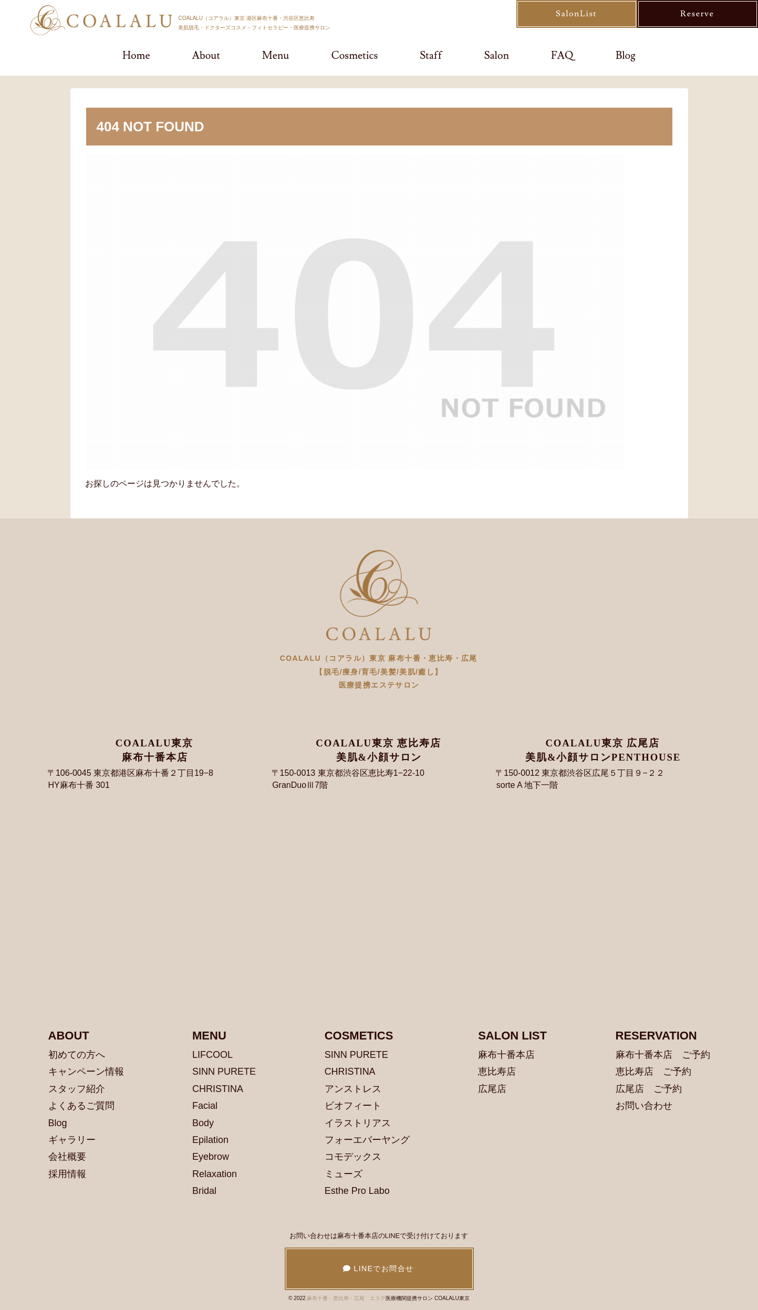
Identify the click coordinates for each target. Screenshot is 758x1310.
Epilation (210, 1140)
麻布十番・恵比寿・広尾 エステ (346, 1298)
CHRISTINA (217, 1089)
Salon (496, 56)
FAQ (562, 56)
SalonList (576, 13)
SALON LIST (512, 1035)
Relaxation (214, 1174)
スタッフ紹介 (76, 1089)
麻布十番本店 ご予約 (663, 1054)
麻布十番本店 (506, 1054)
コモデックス (353, 1156)
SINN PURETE (224, 1071)
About (206, 56)
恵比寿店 (497, 1071)
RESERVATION (656, 1035)
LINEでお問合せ (378, 1268)
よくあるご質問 (81, 1105)
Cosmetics (354, 56)
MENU (209, 1035)
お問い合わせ (644, 1105)
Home (136, 56)
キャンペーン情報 (86, 1071)
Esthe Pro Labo (357, 1191)
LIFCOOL (212, 1054)
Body (203, 1123)
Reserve (697, 13)
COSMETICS (359, 1035)
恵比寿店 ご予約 (653, 1071)
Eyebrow (210, 1156)
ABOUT (68, 1035)
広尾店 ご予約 (649, 1089)
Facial (204, 1105)
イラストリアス (358, 1123)
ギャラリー (72, 1140)
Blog (626, 56)
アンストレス (353, 1089)
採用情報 (67, 1174)
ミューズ (343, 1174)
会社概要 (67, 1156)
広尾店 (492, 1089)
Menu (275, 56)
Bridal (204, 1191)
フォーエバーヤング (367, 1140)
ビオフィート (353, 1105)
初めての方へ (76, 1054)
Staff (431, 56)
